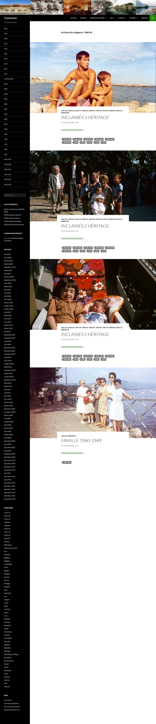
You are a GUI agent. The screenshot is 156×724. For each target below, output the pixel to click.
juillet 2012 (8, 367)
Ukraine (7, 680)
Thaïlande (7, 670)
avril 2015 (7, 344)
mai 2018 (7, 293)
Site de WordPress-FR (11, 710)
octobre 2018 (9, 277)
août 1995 (7, 480)
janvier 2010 (8, 406)
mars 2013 (8, 361)
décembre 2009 (9, 409)
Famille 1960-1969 (81, 440)
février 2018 (8, 303)
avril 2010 (7, 396)
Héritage (144, 18)
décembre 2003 (9, 441)
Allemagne (7, 545)
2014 (5, 59)
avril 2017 (7, 319)
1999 (103, 142)
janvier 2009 (8, 415)
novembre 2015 (9, 338)
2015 (5, 54)
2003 (5, 114)
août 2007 (7, 425)
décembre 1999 (9, 460)
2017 (5, 44)
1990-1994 (66, 142)
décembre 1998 (9, 464)
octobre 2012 (9, 364)
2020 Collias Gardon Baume (14, 224)
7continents (10, 18)
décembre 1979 (9, 493)
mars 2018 (8, 299)
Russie (6, 664)
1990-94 (98, 111)
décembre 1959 (9, 499)
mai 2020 (7, 254)
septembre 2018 (10, 280)
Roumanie (7, 658)
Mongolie (7, 625)
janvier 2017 (8, 328)
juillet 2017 (8, 315)
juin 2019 (7, 274)
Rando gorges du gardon (12, 215)
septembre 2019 (10, 267)
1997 (89, 142)
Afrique (83, 18)
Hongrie (7, 587)
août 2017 (7, 312)
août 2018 (7, 283)
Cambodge (8, 564)
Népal (6, 629)
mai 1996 (7, 473)
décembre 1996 (9, 470)
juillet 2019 (8, 270)
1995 (75, 142)
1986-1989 (109, 139)
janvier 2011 (8, 373)
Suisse (6, 667)
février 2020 (8, 261)
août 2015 (7, 341)
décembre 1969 (9, 496)
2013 (5, 64)
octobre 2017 (9, 309)
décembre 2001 (9, 454)
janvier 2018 (8, 306)
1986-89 (92, 111)
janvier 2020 (8, 264)
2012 (5, 69)
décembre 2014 (9, 348)
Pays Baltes (8, 638)
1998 (96, 142)
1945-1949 (66, 139)
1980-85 (85, 111)
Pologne (7, 645)
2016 (5, 49)
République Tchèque (11, 654)
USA (5, 683)
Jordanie (7, 609)
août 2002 (7, 451)
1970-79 (78, 111)
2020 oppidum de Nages (12, 221)
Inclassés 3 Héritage (85, 117)
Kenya (6, 612)
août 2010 (7, 383)
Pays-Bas (7, 641)
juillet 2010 (8, 386)
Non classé (8, 632)
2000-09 (112, 111)
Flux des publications (11, 703)
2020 (5, 28)
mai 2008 (7, 418)
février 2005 (8, 435)
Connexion (8, 700)
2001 (5, 124)
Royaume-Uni (9, 661)
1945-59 (64, 111)
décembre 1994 (9, 483)
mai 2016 (7, 332)
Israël (6, 603)
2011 (5, 74)
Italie (6, 606)
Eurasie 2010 (8, 79)
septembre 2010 (10, 380)
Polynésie (7, 648)
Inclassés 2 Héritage (85, 226)
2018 (5, 38)
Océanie (132, 18)
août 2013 (7, 357)
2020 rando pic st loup (12, 218)
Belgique (7, 558)
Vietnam (7, 686)
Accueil (74, 18)
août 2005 (7, 431)
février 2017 (8, 325)
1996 (82, 142)
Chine (6, 567)
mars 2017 (8, 322)
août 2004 (7, 438)
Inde (5, 590)
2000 (5, 129)
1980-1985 (99, 139)
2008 (5, 94)
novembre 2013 (9, 354)
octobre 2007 (9, 422)
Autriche (7, 554)
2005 (5, 104)
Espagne (7, 574)
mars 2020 (8, 257)
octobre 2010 (9, 377)
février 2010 (8, 402)
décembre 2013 (9, 351)
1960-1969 (77, 139)
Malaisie (7, 619)
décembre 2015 (9, 335)
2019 (5, 33)
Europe (121, 18)
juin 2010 (7, 389)
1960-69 (71, 111)
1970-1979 (88, 139)
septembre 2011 (10, 370)
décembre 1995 (9, 476)
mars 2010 (8, 399)
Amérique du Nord (97, 18)
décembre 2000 (9, 457)
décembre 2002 (9, 447)
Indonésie (7, 593)
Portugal (7, 651)
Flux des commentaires (12, 707)
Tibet (6, 674)
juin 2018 (7, 290)
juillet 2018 (8, 286)
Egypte (6, 571)
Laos (5, 616)
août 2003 (7, 444)
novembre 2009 (9, 412)
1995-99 (105, 111)
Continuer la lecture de (73, 129)
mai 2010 (7, 393)
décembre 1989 (9, 486)
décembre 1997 (9, 467)
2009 (5, 89)
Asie (111, 18)
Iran (5, 596)
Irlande (6, 600)
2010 (5, 84)
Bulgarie (7, 561)
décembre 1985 (9, 489)
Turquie (7, 677)
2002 (5, 119)
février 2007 (8, 428)
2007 (5, 99)
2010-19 (119, 111)
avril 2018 (7, 296)
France (6, 580)
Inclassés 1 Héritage (85, 334)
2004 (5, 109)
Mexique (7, 622)
